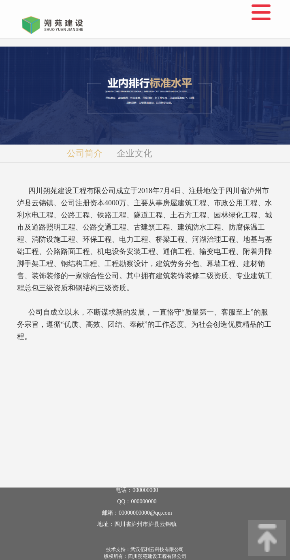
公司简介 (84, 153)
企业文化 (134, 153)
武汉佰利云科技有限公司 (157, 549)
